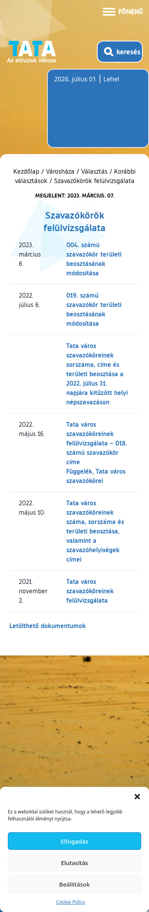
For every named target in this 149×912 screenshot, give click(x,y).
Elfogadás (74, 841)
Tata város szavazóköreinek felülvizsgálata (90, 590)
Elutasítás (74, 863)
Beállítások (74, 884)
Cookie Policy (70, 902)
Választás (94, 171)
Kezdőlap (27, 171)
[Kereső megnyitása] (120, 52)
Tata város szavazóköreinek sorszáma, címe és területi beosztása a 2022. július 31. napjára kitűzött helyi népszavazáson (97, 373)
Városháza (60, 171)
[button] (137, 797)
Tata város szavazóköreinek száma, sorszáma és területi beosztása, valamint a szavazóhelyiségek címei (95, 531)
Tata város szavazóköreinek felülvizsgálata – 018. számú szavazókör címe (96, 443)
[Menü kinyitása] (122, 11)
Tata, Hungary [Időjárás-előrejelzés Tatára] (98, 113)
